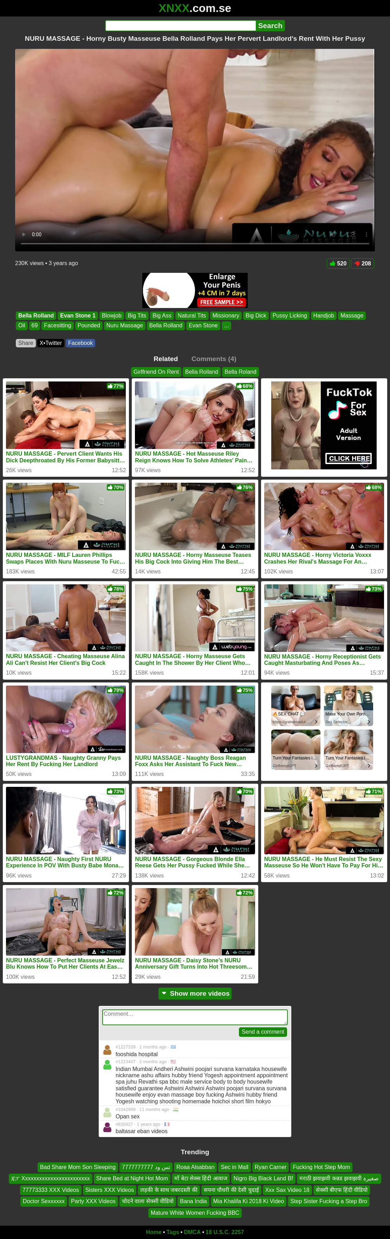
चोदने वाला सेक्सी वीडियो (148, 1201)
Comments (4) (213, 358)
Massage (351, 316)
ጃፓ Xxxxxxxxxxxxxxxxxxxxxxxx (50, 1178)
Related (166, 358)
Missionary (226, 316)
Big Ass (161, 316)
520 (338, 264)
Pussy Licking (290, 316)
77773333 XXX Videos (50, 1190)
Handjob (323, 316)
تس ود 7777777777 (146, 1167)
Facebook (80, 343)
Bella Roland (240, 372)
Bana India (193, 1201)
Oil (21, 326)
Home (154, 1232)
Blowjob (112, 316)
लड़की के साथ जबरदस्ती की (168, 1190)
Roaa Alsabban (195, 1167)
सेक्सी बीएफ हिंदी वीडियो (342, 1190)
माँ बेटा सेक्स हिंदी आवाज (200, 1178)
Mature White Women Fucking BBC (195, 1212)
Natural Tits (192, 316)
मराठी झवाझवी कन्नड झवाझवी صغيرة (339, 1178)
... (226, 326)
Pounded (89, 326)
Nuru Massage (124, 326)
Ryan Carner (271, 1167)
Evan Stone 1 (77, 316)
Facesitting (57, 326)
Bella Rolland (36, 316)
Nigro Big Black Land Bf (263, 1178)
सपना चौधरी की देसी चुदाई (231, 1190)
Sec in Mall (234, 1167)
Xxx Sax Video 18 (287, 1190)
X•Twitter (51, 343)
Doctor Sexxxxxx (44, 1201)
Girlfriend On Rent (156, 372)
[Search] (180, 25)
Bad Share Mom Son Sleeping (78, 1167)
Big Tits (137, 316)
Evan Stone (203, 326)
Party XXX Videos (93, 1201)
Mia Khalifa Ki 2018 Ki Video (248, 1201)
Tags (173, 1232)
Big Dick (256, 316)
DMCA (192, 1232)
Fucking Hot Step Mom (321, 1167)
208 (362, 264)
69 (35, 326)
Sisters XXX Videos (109, 1190)
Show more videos (195, 993)
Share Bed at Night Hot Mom (132, 1178)
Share (25, 343)
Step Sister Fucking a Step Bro (328, 1201)
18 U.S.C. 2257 (225, 1232)
